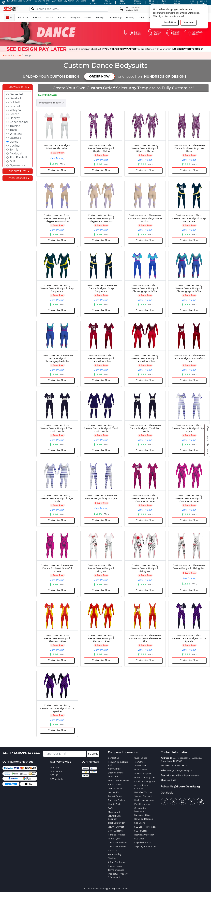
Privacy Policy (115, 866)
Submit (93, 753)
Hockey (15, 118)
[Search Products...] (69, 9)
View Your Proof (116, 827)
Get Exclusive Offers (21, 753)
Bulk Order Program (144, 777)
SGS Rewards (140, 831)
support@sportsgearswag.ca (184, 775)
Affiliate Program (142, 773)
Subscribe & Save (142, 815)
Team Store (140, 762)
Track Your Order (116, 823)
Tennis (14, 149)
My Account (114, 812)
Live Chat (171, 780)
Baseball (15, 98)
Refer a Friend (141, 769)
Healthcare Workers (144, 800)
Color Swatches (115, 831)
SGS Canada (56, 771)
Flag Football (18, 157)
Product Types (17, 171)
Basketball (17, 94)
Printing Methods (116, 835)
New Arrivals (114, 769)
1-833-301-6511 (178, 765)
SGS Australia (56, 779)
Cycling (15, 145)
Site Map (112, 858)
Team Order (140, 765)
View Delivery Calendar (114, 817)
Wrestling (16, 133)
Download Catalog (143, 819)
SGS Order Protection (145, 827)
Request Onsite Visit (144, 835)
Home (6, 55)
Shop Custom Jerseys (118, 780)
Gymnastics (17, 165)
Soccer (14, 114)
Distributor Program (144, 781)
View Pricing (57, 158)
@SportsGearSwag (187, 786)
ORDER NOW (99, 76)
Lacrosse (15, 137)
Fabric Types (114, 838)
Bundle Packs (114, 784)
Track (13, 129)
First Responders (142, 804)
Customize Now (57, 170)
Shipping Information (145, 846)
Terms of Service (116, 870)
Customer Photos (117, 846)
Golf (12, 161)
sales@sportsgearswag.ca (179, 770)
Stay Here (188, 22)
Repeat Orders (115, 796)
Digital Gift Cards (142, 842)
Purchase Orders (208, 440)
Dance (17, 55)
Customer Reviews (117, 842)
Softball (15, 102)
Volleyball (16, 110)
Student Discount (143, 796)
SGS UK (54, 775)
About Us (112, 850)
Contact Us (113, 758)
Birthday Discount (143, 792)
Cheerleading (19, 122)
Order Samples (115, 788)
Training (15, 125)
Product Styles (17, 178)
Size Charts (139, 823)
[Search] (32, 8)
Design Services (115, 772)
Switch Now (170, 22)
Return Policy (114, 854)
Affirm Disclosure (116, 862)
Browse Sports (18, 87)
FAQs (110, 808)
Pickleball (16, 153)
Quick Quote (140, 758)
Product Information (50, 102)
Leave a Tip (113, 792)
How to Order (115, 804)
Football (15, 106)
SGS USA (54, 767)
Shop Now (113, 776)
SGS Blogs (139, 838)
